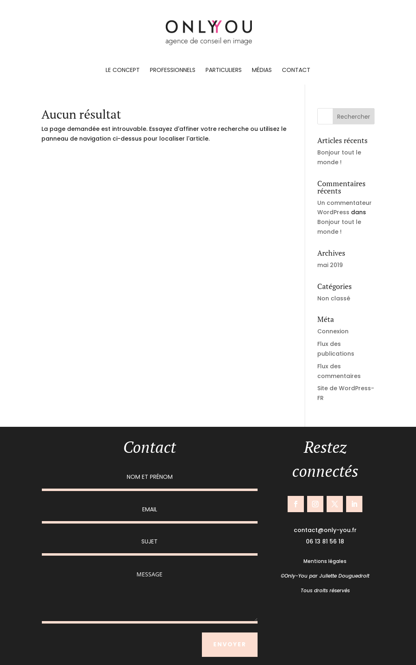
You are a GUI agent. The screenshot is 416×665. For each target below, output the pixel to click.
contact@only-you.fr (325, 530)
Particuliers (224, 70)
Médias (262, 70)
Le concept (123, 70)
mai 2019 (330, 265)
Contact (296, 70)
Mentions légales (325, 561)
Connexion (333, 331)
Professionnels (172, 70)
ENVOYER (229, 644)
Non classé (333, 298)
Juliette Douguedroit (344, 575)
